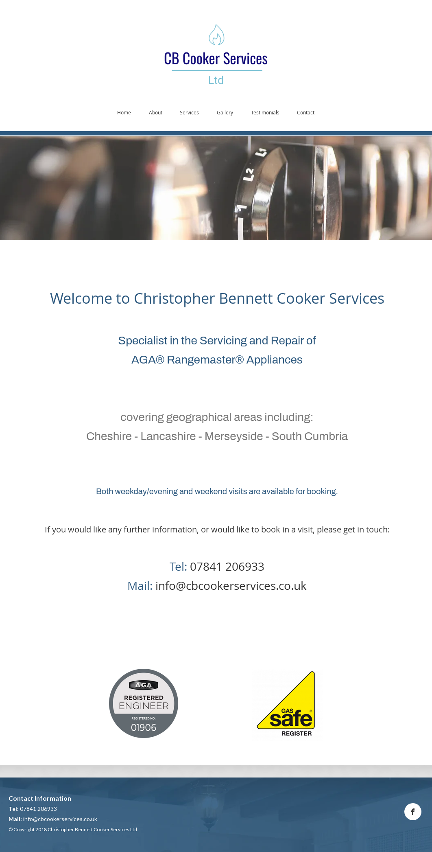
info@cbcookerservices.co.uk (231, 585)
